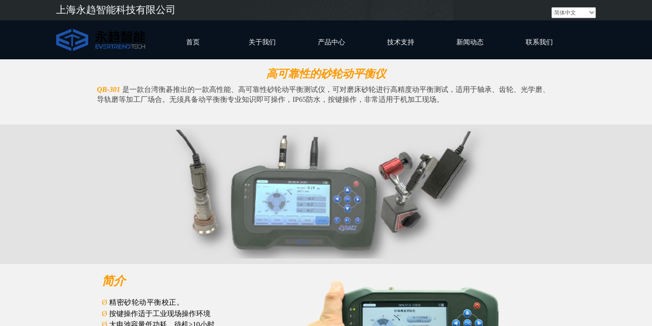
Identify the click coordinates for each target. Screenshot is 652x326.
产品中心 (331, 42)
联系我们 (539, 42)
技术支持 (400, 42)
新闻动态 (470, 42)
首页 (193, 42)
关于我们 (262, 42)
